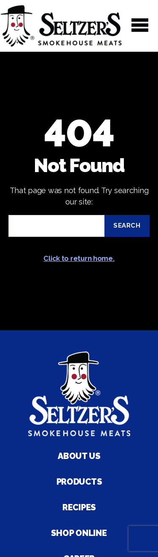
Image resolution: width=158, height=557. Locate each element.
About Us (79, 456)
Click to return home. (78, 259)
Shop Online (79, 533)
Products (79, 482)
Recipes (79, 507)
